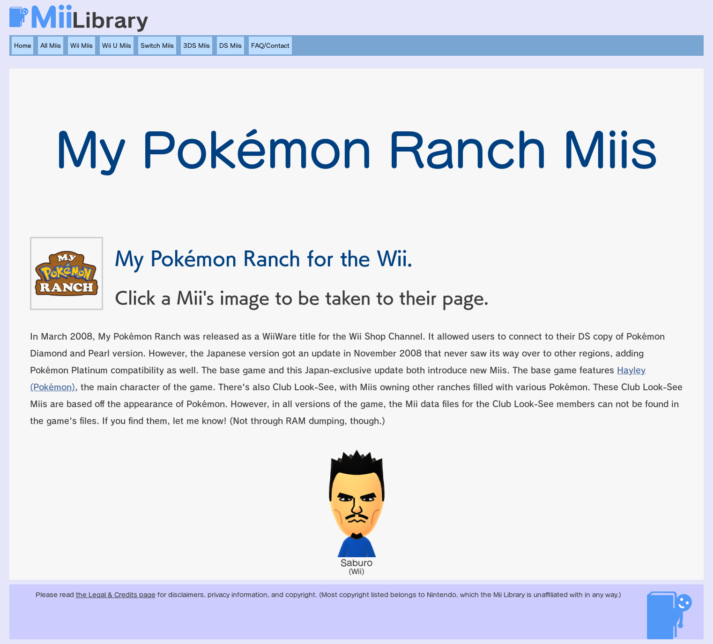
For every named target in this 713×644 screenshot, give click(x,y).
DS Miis (230, 45)
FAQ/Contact (270, 45)
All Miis (50, 45)
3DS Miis (196, 45)
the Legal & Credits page (116, 595)
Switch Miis (157, 45)
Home (22, 45)
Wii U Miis (116, 45)
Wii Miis (81, 45)
